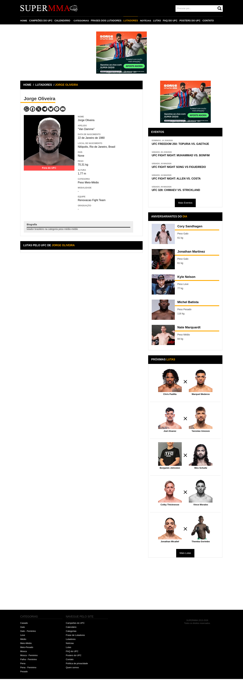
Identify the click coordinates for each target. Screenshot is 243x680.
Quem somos (72, 668)
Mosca (23, 652)
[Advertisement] (49, 192)
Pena (22, 664)
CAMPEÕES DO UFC (41, 20)
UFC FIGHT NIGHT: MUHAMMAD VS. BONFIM (182, 155)
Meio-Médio (26, 644)
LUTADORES (131, 20)
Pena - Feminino (28, 668)
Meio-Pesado (26, 648)
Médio (23, 640)
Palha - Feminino (28, 660)
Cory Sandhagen (190, 228)
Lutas (68, 648)
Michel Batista (188, 303)
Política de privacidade (77, 664)
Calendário (71, 628)
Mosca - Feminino (29, 656)
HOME (23, 20)
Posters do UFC (73, 656)
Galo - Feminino (28, 632)
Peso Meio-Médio (88, 182)
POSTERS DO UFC (190, 20)
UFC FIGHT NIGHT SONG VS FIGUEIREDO (180, 167)
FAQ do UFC (72, 652)
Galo (22, 628)
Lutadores (71, 640)
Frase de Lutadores (75, 636)
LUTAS (157, 20)
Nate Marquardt (189, 329)
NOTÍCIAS (146, 20)
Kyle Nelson (187, 278)
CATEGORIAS (81, 20)
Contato (70, 660)
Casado (24, 624)
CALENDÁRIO (62, 20)
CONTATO (208, 20)
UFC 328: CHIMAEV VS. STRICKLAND (177, 191)
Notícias (70, 644)
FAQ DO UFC (171, 20)
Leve (22, 636)
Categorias (71, 632)
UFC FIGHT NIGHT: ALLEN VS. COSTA (178, 179)
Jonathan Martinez (192, 253)
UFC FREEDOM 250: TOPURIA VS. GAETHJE (182, 143)
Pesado (24, 672)
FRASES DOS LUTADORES (106, 20)
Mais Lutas (185, 554)
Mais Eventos (185, 204)
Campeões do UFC (75, 624)
